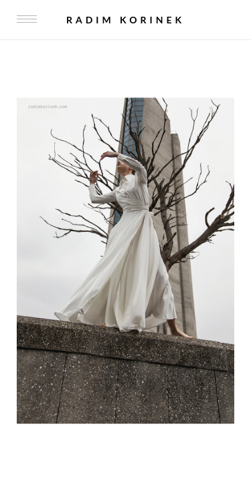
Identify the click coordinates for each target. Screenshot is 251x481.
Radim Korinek (125, 19)
